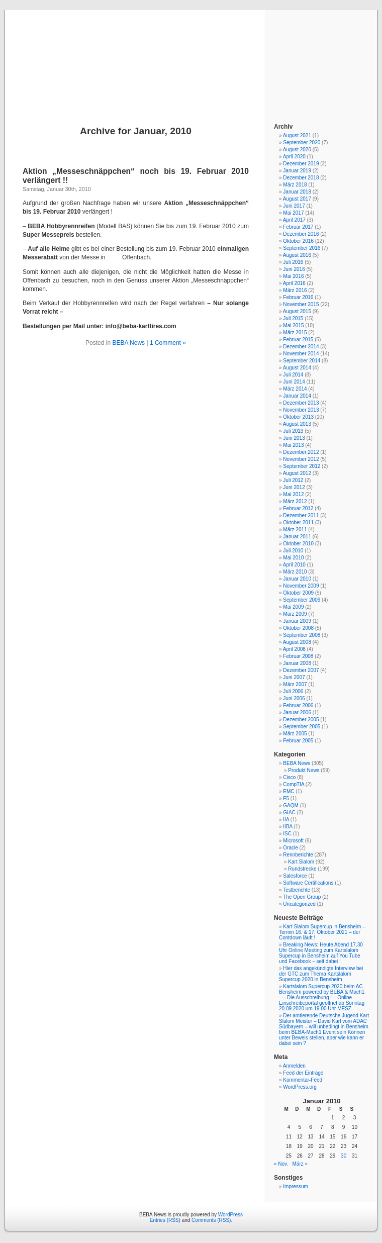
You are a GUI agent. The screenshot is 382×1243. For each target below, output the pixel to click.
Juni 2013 (294, 438)
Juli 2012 (293, 480)
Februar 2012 (298, 508)
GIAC (289, 812)
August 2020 (297, 149)
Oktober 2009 (298, 593)
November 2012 (301, 459)
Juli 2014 (293, 374)
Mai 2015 (293, 325)
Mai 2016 (293, 276)
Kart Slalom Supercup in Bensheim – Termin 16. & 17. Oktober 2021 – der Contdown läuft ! (322, 932)
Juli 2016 (293, 262)
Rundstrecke (302, 869)
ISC (287, 833)
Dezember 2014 (301, 346)
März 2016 (295, 290)
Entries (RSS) (165, 1220)
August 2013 (297, 424)
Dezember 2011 (301, 515)
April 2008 (294, 649)
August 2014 (297, 367)
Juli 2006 (293, 691)
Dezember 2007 (301, 670)
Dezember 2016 (301, 234)
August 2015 (297, 311)
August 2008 (297, 642)
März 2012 (295, 501)
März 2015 (295, 332)
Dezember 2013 (301, 403)
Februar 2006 (298, 705)
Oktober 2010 (298, 543)
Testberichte (296, 890)
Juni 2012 (294, 487)
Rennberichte (298, 854)
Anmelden (294, 1066)
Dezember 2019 (301, 163)
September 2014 (301, 360)
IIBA (287, 826)
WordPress (230, 1214)
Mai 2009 (293, 607)
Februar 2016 (298, 297)
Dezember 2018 (301, 177)
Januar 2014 (297, 396)
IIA (286, 819)
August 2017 (297, 199)
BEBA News (191, 56)
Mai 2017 (293, 213)
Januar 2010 (297, 579)
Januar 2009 (297, 621)
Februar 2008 (298, 656)
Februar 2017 (298, 227)
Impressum (295, 1186)
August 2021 (297, 135)
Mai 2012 (293, 494)
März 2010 (295, 572)
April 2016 (294, 283)
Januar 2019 (297, 170)
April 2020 (294, 156)
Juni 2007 (294, 677)
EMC (288, 791)
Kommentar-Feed (302, 1080)
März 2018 (295, 184)
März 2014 (295, 389)
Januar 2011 (297, 536)
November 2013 (301, 410)
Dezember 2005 (301, 719)
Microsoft (293, 840)
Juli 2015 (293, 318)
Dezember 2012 (301, 452)
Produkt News (303, 770)
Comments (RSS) (211, 1220)
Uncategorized (299, 904)
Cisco (289, 777)
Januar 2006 (297, 712)
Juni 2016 (294, 269)
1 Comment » (168, 342)
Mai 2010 (293, 557)
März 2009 (295, 614)
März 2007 (295, 684)
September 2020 (301, 142)
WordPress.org (300, 1087)
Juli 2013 (293, 431)
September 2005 (301, 726)
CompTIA (293, 784)
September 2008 (301, 635)
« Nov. (281, 1164)
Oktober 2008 (298, 628)
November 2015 (301, 304)
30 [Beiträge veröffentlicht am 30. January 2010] (343, 1156)
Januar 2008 (297, 663)
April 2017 (294, 220)
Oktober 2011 (298, 522)
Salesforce (295, 876)
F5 (286, 798)
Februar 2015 (298, 339)
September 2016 (301, 248)
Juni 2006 (294, 698)
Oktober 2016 (298, 241)
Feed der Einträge (303, 1073)
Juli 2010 (293, 550)
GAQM (291, 805)
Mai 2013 (293, 445)
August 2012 (297, 473)
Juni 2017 (294, 206)
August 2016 (297, 255)
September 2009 (301, 600)
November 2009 (301, 586)
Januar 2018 (297, 192)
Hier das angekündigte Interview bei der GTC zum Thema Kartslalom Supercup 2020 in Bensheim (321, 974)
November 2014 (301, 353)
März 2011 (295, 529)
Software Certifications (308, 883)
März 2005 (295, 733)
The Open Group (302, 897)
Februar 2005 (298, 740)
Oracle (290, 847)
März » (300, 1164)
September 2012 (301, 466)
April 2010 (294, 564)
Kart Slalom (301, 862)
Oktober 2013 (298, 417)
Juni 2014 (294, 382)
